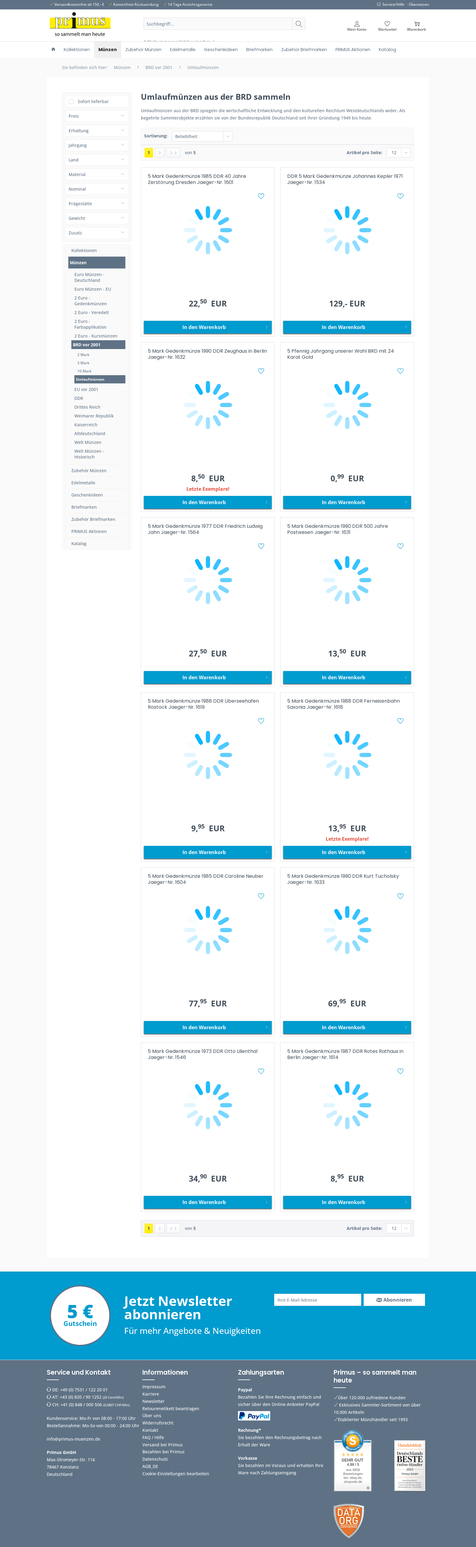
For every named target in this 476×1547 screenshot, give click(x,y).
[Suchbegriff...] (225, 24)
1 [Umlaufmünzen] (149, 152)
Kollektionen (84, 250)
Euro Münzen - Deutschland (89, 277)
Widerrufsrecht (157, 1423)
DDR (78, 398)
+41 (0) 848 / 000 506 (81, 1404)
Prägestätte (80, 203)
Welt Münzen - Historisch (89, 454)
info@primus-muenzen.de (73, 1439)
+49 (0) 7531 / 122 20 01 (84, 1390)
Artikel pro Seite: (364, 152)
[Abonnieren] (394, 1300)
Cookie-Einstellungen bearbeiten (175, 1473)
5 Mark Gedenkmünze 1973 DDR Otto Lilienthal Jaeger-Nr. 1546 (202, 1054)
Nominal (77, 189)
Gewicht (77, 218)
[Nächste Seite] (160, 152)
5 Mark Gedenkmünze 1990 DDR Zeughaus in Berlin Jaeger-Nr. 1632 (207, 354)
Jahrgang (78, 145)
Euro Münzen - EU (92, 289)
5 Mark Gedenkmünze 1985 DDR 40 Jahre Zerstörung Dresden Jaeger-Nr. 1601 (197, 179)
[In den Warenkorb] (208, 327)
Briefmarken (84, 507)
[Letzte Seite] (173, 152)
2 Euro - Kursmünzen (95, 336)
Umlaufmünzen (90, 379)
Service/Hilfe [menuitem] (391, 4)
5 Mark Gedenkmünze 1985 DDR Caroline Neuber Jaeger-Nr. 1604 (206, 879)
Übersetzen (419, 4)
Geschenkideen (87, 495)
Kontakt (150, 1430)
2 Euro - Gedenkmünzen (90, 300)
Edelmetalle (83, 483)
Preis (74, 116)
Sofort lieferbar (93, 101)
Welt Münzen (87, 442)
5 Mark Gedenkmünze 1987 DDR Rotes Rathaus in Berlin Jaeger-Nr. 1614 (345, 1054)
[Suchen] (298, 24)
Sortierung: (156, 136)
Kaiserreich (85, 424)
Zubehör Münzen (89, 470)
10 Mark (84, 371)
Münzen (78, 262)
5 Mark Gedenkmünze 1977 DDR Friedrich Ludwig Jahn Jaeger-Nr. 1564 (205, 529)
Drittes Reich (87, 407)
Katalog (79, 543)
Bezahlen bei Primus (163, 1452)
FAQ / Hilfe (153, 1437)
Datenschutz (155, 1459)
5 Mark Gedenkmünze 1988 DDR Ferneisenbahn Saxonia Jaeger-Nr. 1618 (343, 704)
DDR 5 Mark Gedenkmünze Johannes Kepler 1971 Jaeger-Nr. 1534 (345, 179)
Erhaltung (79, 130)
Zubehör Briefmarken (93, 519)
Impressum (153, 1387)
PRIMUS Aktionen (89, 531)
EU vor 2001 (86, 389)
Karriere (150, 1394)
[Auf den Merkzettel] (262, 197)
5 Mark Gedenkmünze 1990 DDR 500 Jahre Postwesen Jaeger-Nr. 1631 (337, 529)
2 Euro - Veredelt (91, 312)
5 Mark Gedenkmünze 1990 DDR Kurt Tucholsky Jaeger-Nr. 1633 (343, 879)
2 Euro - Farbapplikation (90, 324)
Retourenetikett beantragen (170, 1408)
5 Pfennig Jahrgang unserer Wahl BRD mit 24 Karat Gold (340, 354)
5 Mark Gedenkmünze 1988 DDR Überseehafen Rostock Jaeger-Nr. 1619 (203, 704)
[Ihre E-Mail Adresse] (317, 1300)
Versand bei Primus (162, 1445)
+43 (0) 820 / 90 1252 (80, 1397)
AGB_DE (150, 1466)
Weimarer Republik (94, 416)
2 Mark (83, 354)
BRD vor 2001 (86, 345)
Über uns (151, 1415)
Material (77, 174)
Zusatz (75, 233)
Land (74, 160)
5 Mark (83, 362)
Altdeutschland (89, 433)
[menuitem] (225, 31)
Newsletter (153, 1401)
